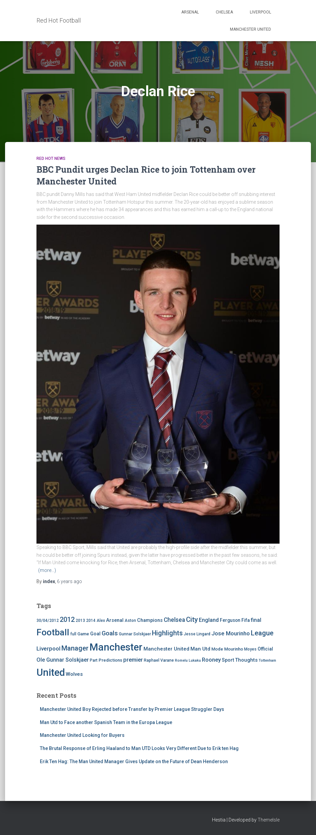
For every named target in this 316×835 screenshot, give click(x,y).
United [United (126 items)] (50, 672)
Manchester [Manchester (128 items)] (115, 647)
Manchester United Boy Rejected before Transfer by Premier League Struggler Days (132, 709)
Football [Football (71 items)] (52, 632)
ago (69, 581)
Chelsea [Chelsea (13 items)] (174, 619)
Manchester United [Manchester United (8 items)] (166, 649)
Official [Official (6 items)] (265, 649)
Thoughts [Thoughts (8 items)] (246, 660)
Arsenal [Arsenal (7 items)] (115, 620)
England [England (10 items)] (209, 620)
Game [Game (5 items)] (83, 633)
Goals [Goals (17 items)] (110, 633)
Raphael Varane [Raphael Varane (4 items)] (159, 660)
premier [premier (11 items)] (133, 660)
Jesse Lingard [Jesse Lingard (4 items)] (197, 634)
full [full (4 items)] (73, 634)
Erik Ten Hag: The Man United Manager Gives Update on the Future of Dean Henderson (134, 761)
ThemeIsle (269, 820)
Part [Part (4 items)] (94, 660)
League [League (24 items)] (262, 633)
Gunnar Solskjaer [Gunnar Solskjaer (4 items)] (135, 634)
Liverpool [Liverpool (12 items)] (48, 648)
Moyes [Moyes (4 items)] (250, 649)
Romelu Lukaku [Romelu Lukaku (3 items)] (188, 660)
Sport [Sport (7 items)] (228, 660)
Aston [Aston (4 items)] (130, 620)
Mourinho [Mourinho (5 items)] (233, 649)
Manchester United (250, 29)
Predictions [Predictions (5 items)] (110, 660)
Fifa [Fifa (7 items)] (245, 620)
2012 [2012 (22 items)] (67, 619)
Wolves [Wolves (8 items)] (74, 674)
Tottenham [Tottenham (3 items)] (267, 660)
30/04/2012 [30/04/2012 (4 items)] (47, 620)
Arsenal (190, 12)
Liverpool (260, 12)
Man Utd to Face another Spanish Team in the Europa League (106, 722)
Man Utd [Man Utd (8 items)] (200, 649)
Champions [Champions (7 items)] (150, 620)
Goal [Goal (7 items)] (95, 634)
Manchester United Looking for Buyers (82, 735)
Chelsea (224, 12)
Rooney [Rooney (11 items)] (211, 660)
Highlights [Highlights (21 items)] (167, 633)
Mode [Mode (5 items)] (217, 649)
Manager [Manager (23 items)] (74, 648)
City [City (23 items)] (192, 619)
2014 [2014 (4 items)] (91, 620)
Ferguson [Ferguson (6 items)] (230, 620)
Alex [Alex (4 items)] (101, 620)
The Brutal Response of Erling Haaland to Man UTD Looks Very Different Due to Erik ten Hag (139, 748)
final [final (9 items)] (256, 620)
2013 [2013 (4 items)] (80, 620)
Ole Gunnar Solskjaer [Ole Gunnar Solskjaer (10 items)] (62, 660)
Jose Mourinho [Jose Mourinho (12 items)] (230, 633)
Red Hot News (50, 158)
